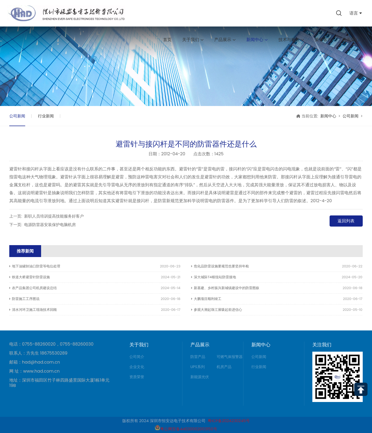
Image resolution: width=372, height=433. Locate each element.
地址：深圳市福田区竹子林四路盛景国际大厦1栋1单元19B (59, 383)
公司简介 (136, 356)
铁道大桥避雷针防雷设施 (31, 277)
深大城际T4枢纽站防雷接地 (215, 277)
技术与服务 (291, 40)
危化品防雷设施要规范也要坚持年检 (221, 266)
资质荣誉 (136, 376)
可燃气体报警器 (230, 356)
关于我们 (193, 40)
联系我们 (350, 40)
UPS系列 (197, 366)
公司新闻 (17, 116)
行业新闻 (46, 116)
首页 (167, 40)
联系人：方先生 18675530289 (38, 353)
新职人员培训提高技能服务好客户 (54, 216)
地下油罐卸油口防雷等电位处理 (36, 266)
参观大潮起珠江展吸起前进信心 (218, 309)
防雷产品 (197, 356)
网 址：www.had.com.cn (34, 371)
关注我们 (321, 344)
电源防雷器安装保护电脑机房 (50, 224)
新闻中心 (257, 40)
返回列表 (346, 221)
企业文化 (136, 366)
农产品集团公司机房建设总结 (34, 287)
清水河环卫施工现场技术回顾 (34, 309)
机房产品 (224, 366)
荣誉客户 (323, 40)
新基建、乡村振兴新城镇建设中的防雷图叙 (226, 287)
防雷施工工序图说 (26, 298)
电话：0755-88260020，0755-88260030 (51, 344)
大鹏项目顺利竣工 (207, 298)
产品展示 (225, 40)
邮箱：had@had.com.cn (34, 362)
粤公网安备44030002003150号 (186, 429)
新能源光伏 (199, 376)
